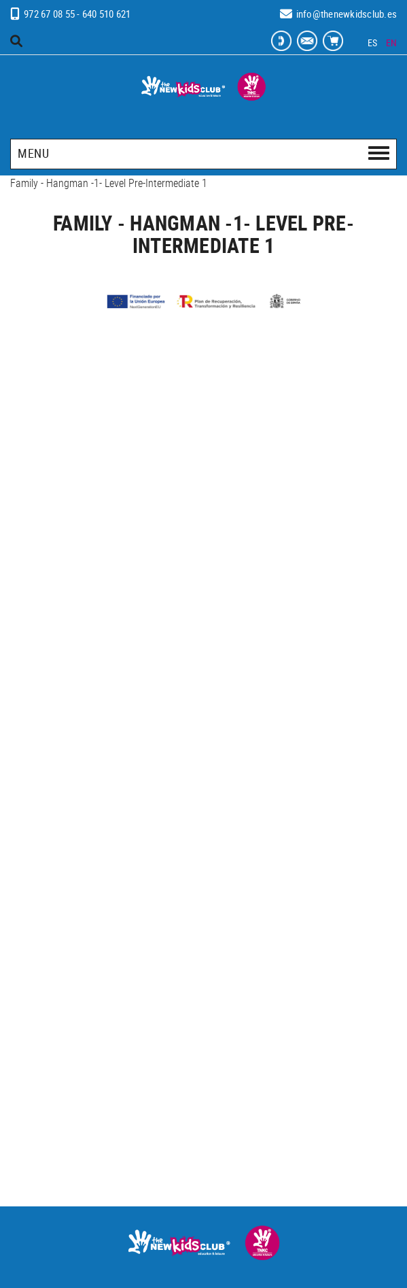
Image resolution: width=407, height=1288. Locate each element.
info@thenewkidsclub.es (346, 13)
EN (391, 42)
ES (373, 42)
